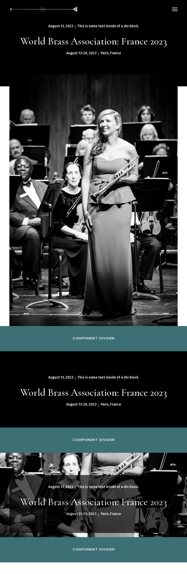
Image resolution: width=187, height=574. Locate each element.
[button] (175, 9)
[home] (44, 9)
